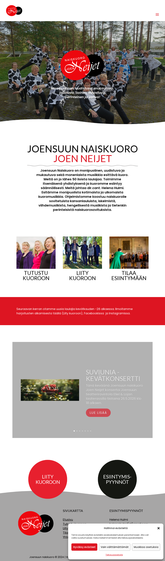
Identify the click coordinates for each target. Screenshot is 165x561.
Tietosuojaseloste (114, 554)
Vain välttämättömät (115, 547)
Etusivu (68, 520)
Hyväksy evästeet (84, 547)
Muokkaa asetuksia (146, 547)
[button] (158, 528)
